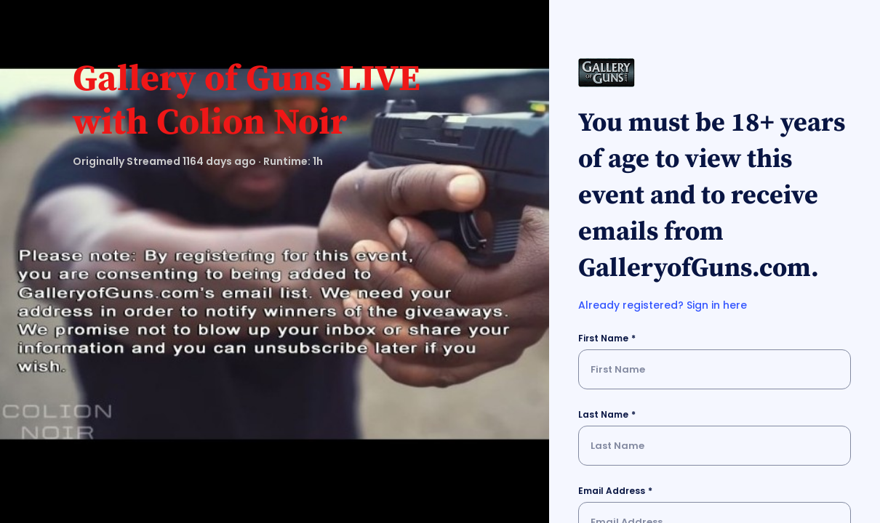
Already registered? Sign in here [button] (662, 305)
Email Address (611, 491)
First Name (603, 338)
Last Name (603, 414)
